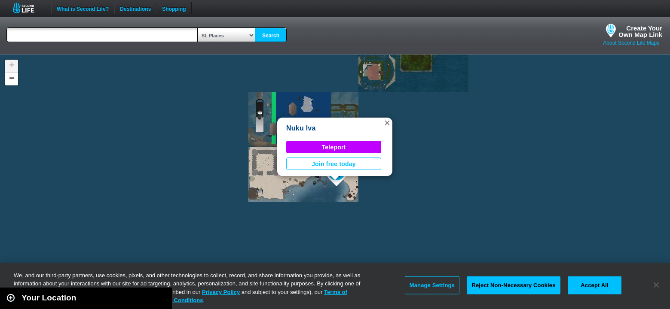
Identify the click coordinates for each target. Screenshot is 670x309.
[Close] (656, 285)
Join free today (334, 164)
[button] (387, 123)
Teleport (334, 147)
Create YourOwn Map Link (640, 31)
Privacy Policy (221, 292)
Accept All (594, 285)
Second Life (28, 8)
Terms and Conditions (173, 300)
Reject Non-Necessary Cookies (513, 285)
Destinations (135, 8)
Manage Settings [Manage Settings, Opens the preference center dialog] (432, 285)
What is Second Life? (83, 8)
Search (270, 36)
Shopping (174, 8)
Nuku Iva (301, 128)
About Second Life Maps (631, 43)
